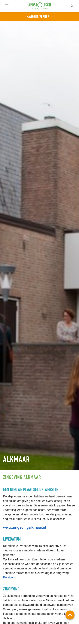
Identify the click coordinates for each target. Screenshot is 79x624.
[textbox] (70, 6)
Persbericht (10, 577)
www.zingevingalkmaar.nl (24, 527)
